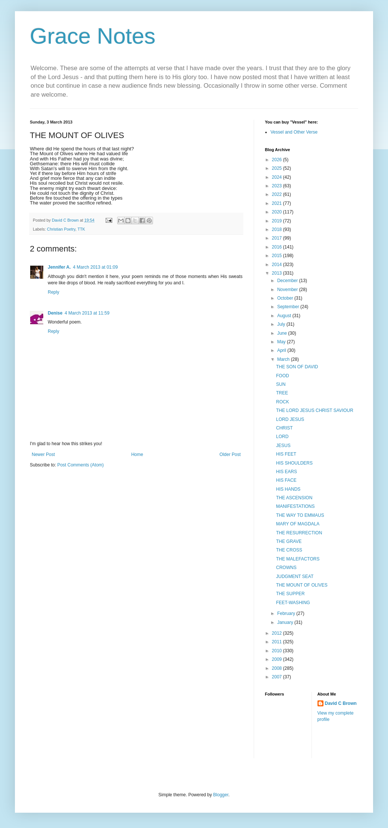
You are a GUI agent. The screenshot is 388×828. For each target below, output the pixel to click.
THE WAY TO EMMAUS (300, 515)
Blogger (220, 794)
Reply (53, 292)
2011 (277, 641)
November (288, 289)
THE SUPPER (290, 593)
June (282, 333)
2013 (277, 273)
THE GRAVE (288, 541)
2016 (277, 247)
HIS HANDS (288, 489)
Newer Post (43, 454)
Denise (55, 313)
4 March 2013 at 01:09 (95, 267)
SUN (280, 384)
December (288, 280)
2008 (277, 668)
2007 (277, 676)
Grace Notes (93, 36)
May (282, 341)
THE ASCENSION (294, 497)
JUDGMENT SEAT (294, 576)
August (284, 315)
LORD (282, 436)
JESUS (283, 445)
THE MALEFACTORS (297, 559)
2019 (277, 221)
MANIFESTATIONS (295, 506)
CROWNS (286, 567)
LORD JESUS (290, 419)
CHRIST (284, 428)
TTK (81, 229)
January (285, 622)
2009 (277, 659)
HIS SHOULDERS (294, 463)
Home (137, 454)
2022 (277, 194)
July (282, 324)
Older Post (230, 454)
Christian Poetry (61, 229)
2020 (277, 212)
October (285, 298)
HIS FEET (286, 454)
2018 (277, 229)
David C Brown (341, 703)
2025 (277, 168)
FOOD (282, 375)
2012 (277, 633)
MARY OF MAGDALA (297, 524)
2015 (277, 255)
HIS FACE (286, 480)
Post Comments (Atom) (80, 465)
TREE (282, 393)
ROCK (282, 401)
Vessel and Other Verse (293, 132)
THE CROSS (289, 550)
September (288, 306)
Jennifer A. (59, 267)
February (286, 613)
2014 (277, 264)
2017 (277, 238)
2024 (277, 177)
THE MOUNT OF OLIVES (302, 585)
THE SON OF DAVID (297, 366)
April (282, 350)
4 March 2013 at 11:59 (87, 313)
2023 (277, 185)
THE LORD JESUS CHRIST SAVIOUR (314, 410)
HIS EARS (286, 471)
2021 (277, 203)
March (284, 359)
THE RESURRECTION (299, 532)
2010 (277, 650)
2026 (277, 159)
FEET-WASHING (293, 602)
